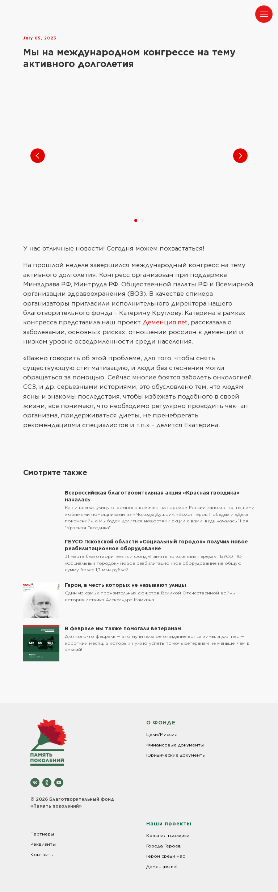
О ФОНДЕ (161, 722)
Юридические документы (176, 755)
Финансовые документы (175, 745)
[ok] (46, 782)
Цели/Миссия (161, 734)
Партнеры (42, 834)
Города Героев (163, 846)
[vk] (34, 782)
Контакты (42, 854)
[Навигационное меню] (264, 14)
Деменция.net (165, 322)
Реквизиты (43, 844)
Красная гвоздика (168, 835)
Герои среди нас (165, 856)
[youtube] (58, 782)
